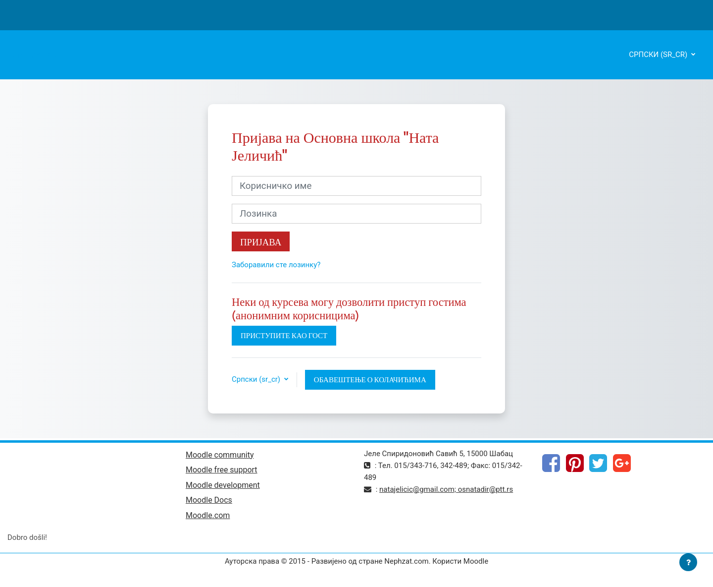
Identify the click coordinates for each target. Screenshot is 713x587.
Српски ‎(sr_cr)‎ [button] (257, 379)
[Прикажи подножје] (688, 562)
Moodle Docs (209, 500)
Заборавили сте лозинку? (276, 264)
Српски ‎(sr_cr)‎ (659, 54)
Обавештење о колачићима (370, 379)
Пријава (260, 242)
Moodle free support (221, 469)
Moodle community (220, 455)
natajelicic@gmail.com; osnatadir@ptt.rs (446, 489)
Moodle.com (208, 515)
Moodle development (223, 485)
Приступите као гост (284, 335)
